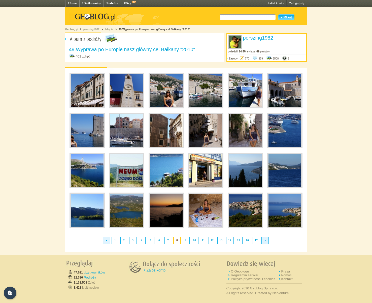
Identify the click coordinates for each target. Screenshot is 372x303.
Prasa (285, 271)
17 (256, 240)
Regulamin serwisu (245, 275)
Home (72, 3)
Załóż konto (275, 3)
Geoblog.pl (71, 29)
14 (229, 240)
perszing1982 (91, 29)
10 (194, 240)
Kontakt (286, 279)
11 (203, 240)
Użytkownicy (91, 3)
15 (238, 240)
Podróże (112, 3)
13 (220, 240)
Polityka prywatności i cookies (253, 279)
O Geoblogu (240, 271)
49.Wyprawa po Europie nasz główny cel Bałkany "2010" (154, 29)
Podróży (90, 277)
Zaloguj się (296, 3)
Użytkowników (94, 272)
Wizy (127, 3)
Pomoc (286, 275)
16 (247, 240)
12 (212, 240)
